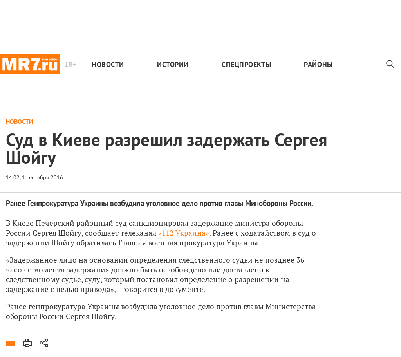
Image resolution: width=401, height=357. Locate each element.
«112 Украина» (183, 233)
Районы (318, 64)
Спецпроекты (246, 64)
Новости (108, 64)
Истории (173, 64)
